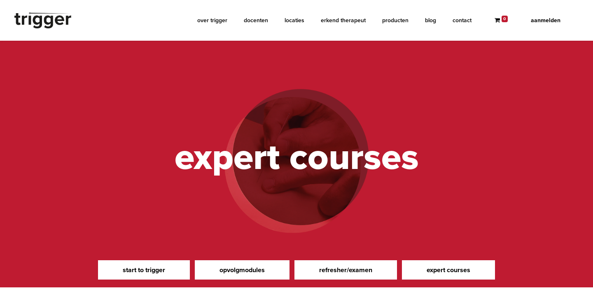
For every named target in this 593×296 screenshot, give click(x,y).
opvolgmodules (242, 270)
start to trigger (144, 270)
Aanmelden (545, 20)
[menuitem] (212, 20)
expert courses (448, 270)
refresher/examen (345, 270)
